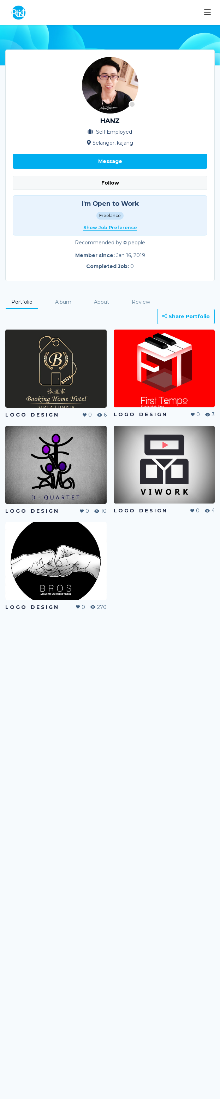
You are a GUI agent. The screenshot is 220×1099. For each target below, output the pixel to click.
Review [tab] (141, 302)
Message (110, 161)
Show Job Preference (110, 227)
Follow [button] (110, 183)
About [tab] (101, 302)
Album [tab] (63, 302)
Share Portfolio (186, 316)
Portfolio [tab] (21, 302)
